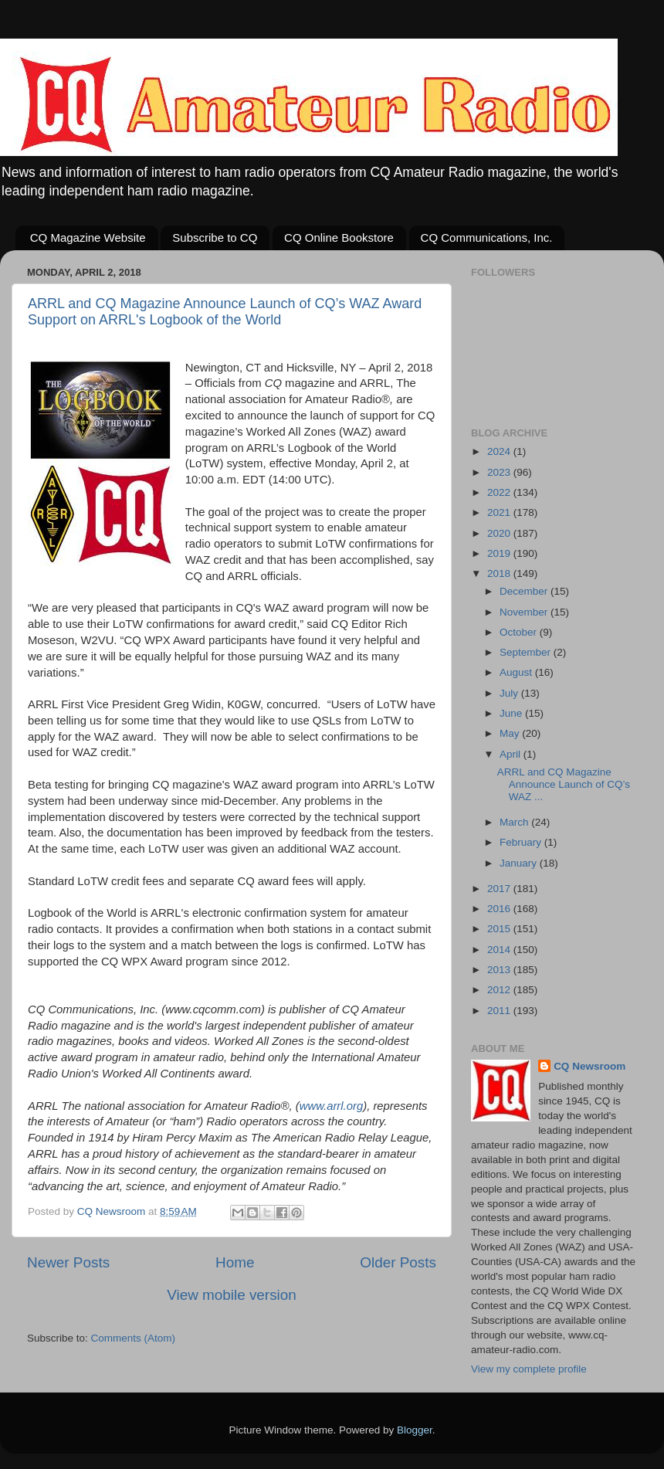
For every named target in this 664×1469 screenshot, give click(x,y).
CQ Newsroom (589, 1066)
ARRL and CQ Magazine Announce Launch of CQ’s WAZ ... (563, 784)
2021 (500, 512)
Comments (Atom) (133, 1338)
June (512, 713)
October (520, 632)
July (510, 693)
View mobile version (231, 1295)
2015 (500, 929)
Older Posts (398, 1262)
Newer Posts (68, 1262)
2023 (500, 472)
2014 (500, 949)
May (511, 733)
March (515, 822)
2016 (500, 908)
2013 (500, 969)
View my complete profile (529, 1369)
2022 (500, 492)
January (520, 863)
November (525, 612)
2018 (500, 573)
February (522, 842)
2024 (500, 451)
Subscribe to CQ (214, 237)
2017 (500, 888)
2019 (500, 553)
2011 (500, 1010)
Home (234, 1262)
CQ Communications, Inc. (487, 237)
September (527, 652)
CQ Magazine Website (88, 237)
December (525, 591)
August (517, 672)
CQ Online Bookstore (339, 237)
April (511, 754)
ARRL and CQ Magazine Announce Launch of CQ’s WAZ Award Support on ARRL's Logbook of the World (225, 311)
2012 (500, 990)
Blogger (414, 1430)
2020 (500, 533)
